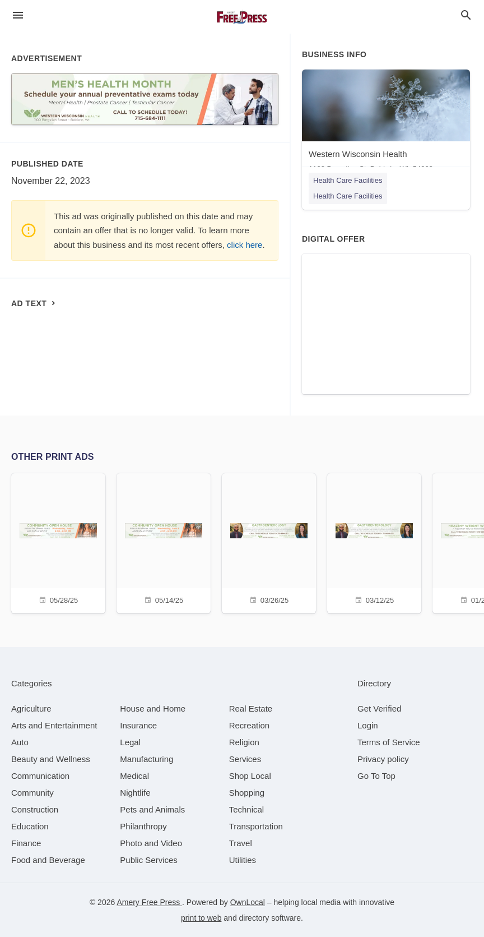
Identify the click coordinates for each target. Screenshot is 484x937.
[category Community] (32, 792)
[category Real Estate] (251, 708)
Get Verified (379, 708)
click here (244, 245)
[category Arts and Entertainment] (54, 725)
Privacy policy (383, 759)
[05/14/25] (163, 542)
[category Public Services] (149, 860)
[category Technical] (246, 809)
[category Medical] (134, 776)
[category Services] (245, 759)
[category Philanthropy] (143, 826)
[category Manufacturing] (146, 759)
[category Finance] (26, 843)
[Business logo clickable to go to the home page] (242, 17)
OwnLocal (247, 902)
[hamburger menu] (18, 15)
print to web (201, 917)
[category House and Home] (152, 708)
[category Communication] (40, 776)
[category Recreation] (249, 725)
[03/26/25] (269, 542)
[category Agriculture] (31, 708)
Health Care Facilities (348, 180)
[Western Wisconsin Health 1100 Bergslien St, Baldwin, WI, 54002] (386, 123)
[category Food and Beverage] (48, 860)
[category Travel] (240, 843)
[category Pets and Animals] (152, 809)
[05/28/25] (58, 542)
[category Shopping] (246, 792)
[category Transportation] (256, 826)
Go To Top (376, 776)
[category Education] (30, 826)
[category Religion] (244, 742)
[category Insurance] (138, 725)
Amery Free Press (149, 902)
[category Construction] (34, 809)
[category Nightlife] (135, 792)
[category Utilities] (242, 860)
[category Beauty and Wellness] (50, 759)
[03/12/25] (374, 542)
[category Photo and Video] (151, 843)
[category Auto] (20, 742)
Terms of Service (388, 742)
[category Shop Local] (250, 776)
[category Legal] (130, 742)
